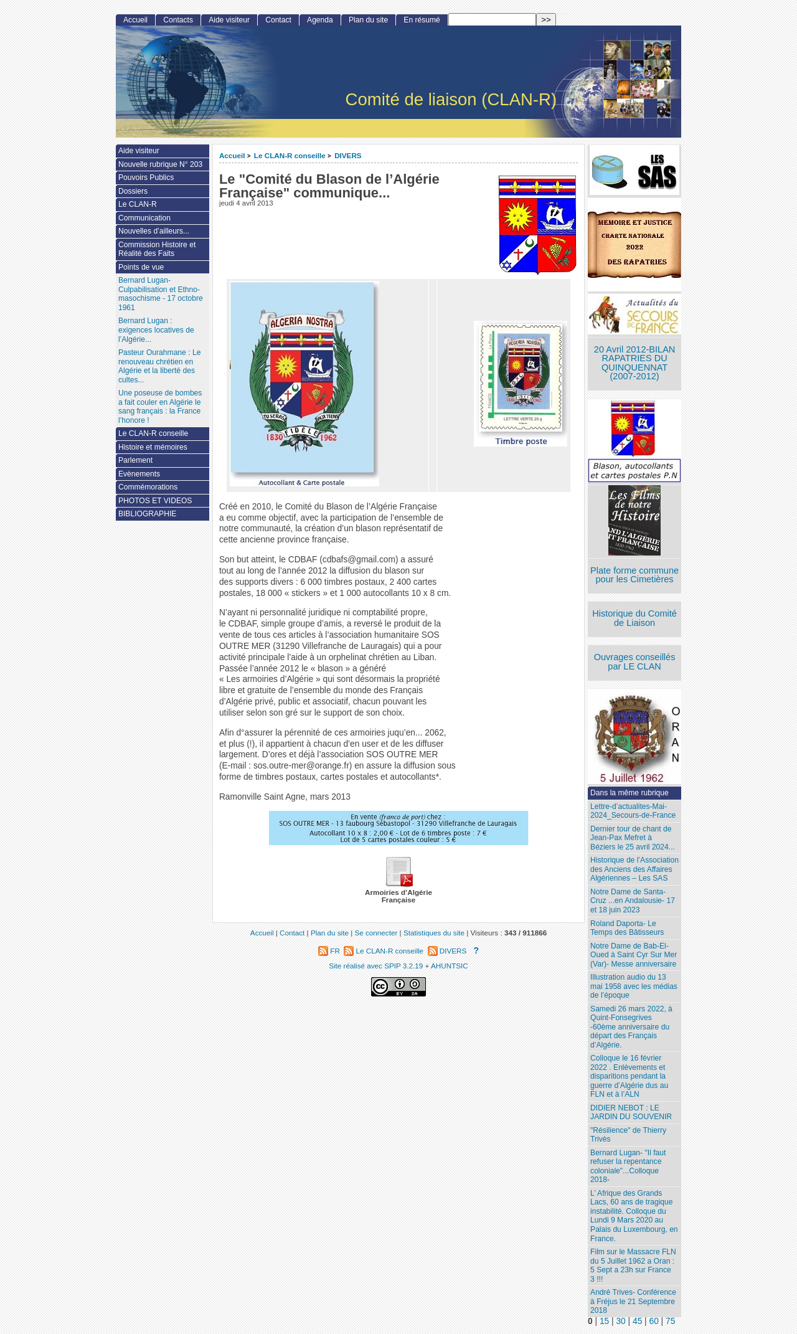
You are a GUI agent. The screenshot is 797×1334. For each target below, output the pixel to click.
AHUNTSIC (449, 966)
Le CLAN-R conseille (290, 155)
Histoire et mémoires (152, 447)
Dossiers (133, 191)
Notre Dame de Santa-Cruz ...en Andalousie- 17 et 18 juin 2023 (632, 900)
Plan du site (368, 20)
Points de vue (141, 267)
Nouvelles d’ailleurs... (153, 231)
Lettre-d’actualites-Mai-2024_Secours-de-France (633, 811)
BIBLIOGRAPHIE (147, 513)
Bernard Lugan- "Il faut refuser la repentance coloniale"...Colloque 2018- (628, 1166)
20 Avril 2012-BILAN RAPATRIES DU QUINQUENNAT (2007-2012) (634, 363)
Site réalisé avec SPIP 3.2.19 (376, 966)
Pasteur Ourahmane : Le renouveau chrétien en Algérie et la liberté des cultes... (159, 366)
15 (604, 1321)
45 (637, 1321)
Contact (278, 20)
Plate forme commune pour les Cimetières (634, 575)
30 (620, 1321)
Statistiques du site (434, 933)
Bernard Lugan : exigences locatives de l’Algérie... (156, 329)
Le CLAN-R (137, 204)
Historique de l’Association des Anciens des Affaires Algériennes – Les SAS (634, 869)
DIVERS (348, 155)
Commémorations (147, 487)
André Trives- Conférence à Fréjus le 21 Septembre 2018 (633, 1301)
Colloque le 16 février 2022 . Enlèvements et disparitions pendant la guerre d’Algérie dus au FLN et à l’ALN (629, 1076)
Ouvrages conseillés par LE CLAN (635, 662)
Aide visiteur (229, 20)
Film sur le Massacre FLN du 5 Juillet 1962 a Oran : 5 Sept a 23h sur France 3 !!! (633, 1265)
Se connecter (375, 933)
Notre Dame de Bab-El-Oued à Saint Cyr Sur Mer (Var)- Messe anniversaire (633, 955)
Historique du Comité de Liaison (634, 618)
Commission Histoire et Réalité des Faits (157, 249)
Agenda (320, 20)
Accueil (232, 155)
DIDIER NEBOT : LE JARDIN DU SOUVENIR (631, 1113)
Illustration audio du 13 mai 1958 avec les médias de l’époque (633, 986)
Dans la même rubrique (629, 792)
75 (670, 1321)
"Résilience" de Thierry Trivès (628, 1135)
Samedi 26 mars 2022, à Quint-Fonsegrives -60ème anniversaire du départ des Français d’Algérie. (631, 1027)
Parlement (135, 460)
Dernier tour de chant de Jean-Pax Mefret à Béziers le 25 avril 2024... (632, 838)
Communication (144, 218)
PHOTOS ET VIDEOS (155, 500)
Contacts (178, 20)
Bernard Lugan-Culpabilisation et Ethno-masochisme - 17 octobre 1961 (160, 294)
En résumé (421, 20)
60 (654, 1321)
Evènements (139, 474)
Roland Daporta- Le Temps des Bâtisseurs (627, 928)
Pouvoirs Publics (146, 177)
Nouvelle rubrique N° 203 (160, 164)
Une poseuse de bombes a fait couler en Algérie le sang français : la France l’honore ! (160, 407)
